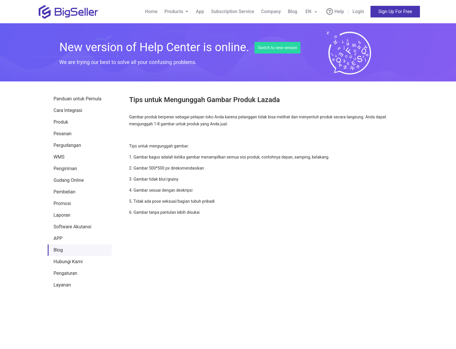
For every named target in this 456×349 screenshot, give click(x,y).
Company (271, 11)
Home (151, 11)
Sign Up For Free (395, 11)
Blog (292, 11)
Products (177, 11)
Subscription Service (232, 11)
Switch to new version (277, 47)
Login (358, 11)
